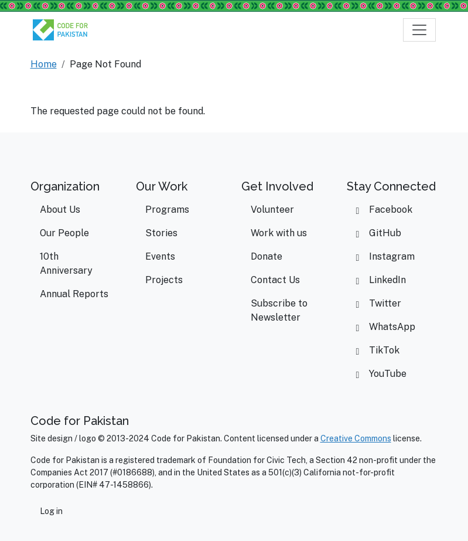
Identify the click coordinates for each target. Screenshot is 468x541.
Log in (51, 511)
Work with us (279, 233)
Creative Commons (355, 438)
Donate (266, 256)
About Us (60, 209)
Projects (164, 279)
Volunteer (272, 209)
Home (43, 64)
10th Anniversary (66, 263)
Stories (161, 233)
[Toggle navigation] (419, 30)
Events (160, 256)
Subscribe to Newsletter (279, 310)
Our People (64, 233)
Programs (167, 209)
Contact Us (275, 279)
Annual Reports (74, 294)
